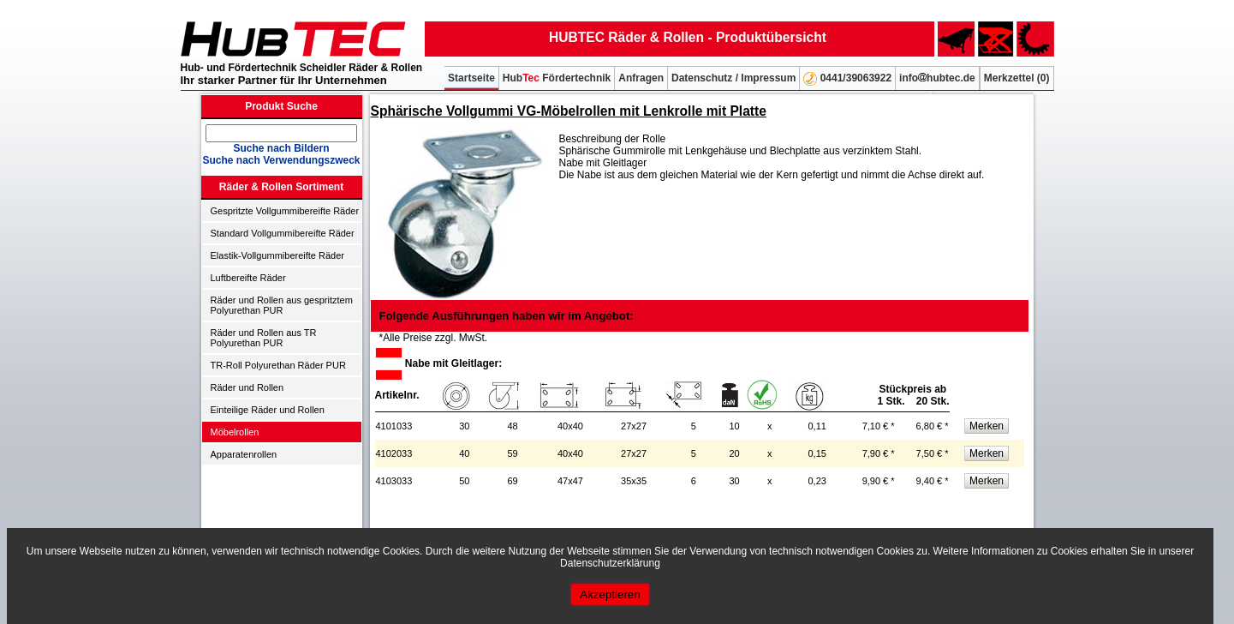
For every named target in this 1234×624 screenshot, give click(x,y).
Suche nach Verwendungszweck (281, 160)
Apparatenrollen (244, 454)
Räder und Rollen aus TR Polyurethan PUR (264, 337)
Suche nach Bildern (281, 148)
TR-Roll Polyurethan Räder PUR (278, 365)
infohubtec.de (937, 78)
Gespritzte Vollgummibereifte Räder (285, 211)
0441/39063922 (847, 79)
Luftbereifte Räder (248, 278)
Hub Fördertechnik (557, 78)
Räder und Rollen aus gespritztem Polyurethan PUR (282, 305)
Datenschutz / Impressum (733, 78)
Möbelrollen (235, 432)
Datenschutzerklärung (610, 563)
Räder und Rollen (247, 387)
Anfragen (641, 78)
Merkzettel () (1017, 78)
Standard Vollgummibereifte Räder (283, 233)
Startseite (471, 78)
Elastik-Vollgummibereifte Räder (278, 255)
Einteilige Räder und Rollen (268, 410)
